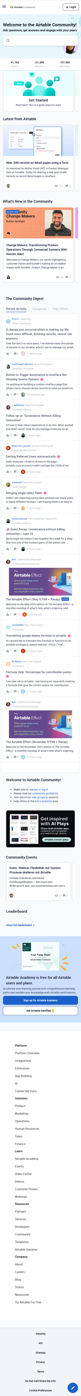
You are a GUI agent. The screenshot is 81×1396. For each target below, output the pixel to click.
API (41, 1343)
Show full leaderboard (21, 925)
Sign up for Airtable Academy (40, 1000)
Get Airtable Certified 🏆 (40, 1010)
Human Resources (27, 1129)
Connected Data (25, 1091)
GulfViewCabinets (22, 364)
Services (20, 1219)
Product (20, 1106)
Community (22, 1234)
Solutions (21, 1098)
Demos (19, 1181)
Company (21, 1257)
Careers (20, 1272)
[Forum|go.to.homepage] (22, 7)
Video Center (23, 1174)
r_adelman (18, 405)
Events (19, 1166)
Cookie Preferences (40, 1390)
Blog (18, 1279)
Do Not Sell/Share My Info (40, 1381)
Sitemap (40, 1352)
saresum (17, 482)
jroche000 (18, 625)
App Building (23, 1076)
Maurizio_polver (21, 446)
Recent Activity (16, 309)
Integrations (23, 1061)
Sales (18, 1136)
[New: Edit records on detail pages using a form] (38, 158)
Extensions (22, 1068)
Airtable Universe (26, 1249)
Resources (22, 1204)
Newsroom (22, 1295)
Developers (22, 1227)
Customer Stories (26, 1189)
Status (19, 1287)
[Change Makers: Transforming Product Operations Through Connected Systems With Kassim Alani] (38, 244)
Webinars (21, 1197)
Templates (22, 1242)
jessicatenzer (19, 518)
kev (14, 559)
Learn (19, 1151)
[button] (73, 1388)
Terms (40, 1371)
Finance (20, 1144)
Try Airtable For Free (28, 1302)
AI (16, 1083)
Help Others (60, 309)
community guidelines (45, 793)
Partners (20, 1211)
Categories (39, 309)
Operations (22, 1121)
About (19, 1264)
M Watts (17, 661)
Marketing (21, 1113)
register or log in (38, 789)
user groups (38, 797)
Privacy (40, 1362)
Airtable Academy (26, 1159)
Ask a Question (43, 801)
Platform (21, 1045)
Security (40, 1333)
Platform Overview (27, 1053)
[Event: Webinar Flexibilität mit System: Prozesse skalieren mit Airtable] (38, 881)
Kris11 (16, 319)
